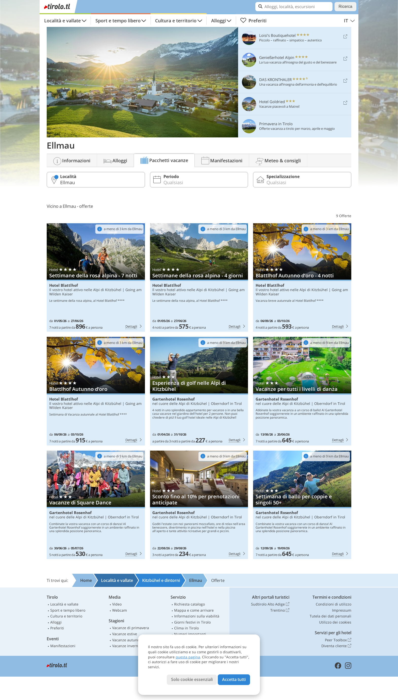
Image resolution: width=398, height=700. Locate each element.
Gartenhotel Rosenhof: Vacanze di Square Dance (96, 505)
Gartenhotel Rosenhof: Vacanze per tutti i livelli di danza (302, 391)
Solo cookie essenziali (192, 679)
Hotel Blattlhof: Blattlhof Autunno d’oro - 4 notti (302, 277)
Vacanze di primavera (130, 627)
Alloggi (218, 21)
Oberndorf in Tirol (226, 403)
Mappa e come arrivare (194, 610)
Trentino (279, 610)
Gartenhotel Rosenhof (173, 399)
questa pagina (188, 657)
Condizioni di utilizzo (333, 604)
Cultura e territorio (175, 21)
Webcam (119, 610)
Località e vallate (62, 21)
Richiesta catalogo (189, 604)
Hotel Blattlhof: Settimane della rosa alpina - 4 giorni (199, 277)
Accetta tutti (234, 679)
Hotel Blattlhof (63, 285)
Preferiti (253, 21)
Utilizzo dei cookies (335, 622)
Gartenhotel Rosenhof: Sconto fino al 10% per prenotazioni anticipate (199, 505)
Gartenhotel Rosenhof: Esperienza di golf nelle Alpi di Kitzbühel (199, 391)
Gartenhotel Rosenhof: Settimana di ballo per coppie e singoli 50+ (302, 505)
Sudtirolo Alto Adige (270, 604)
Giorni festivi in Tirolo (192, 622)
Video (117, 604)
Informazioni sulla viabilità (196, 616)
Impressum (341, 610)
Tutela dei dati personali (330, 616)
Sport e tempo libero (118, 21)
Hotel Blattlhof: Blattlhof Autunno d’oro (96, 391)
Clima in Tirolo (186, 628)
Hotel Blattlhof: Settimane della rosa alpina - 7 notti (96, 277)
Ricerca (345, 6)
